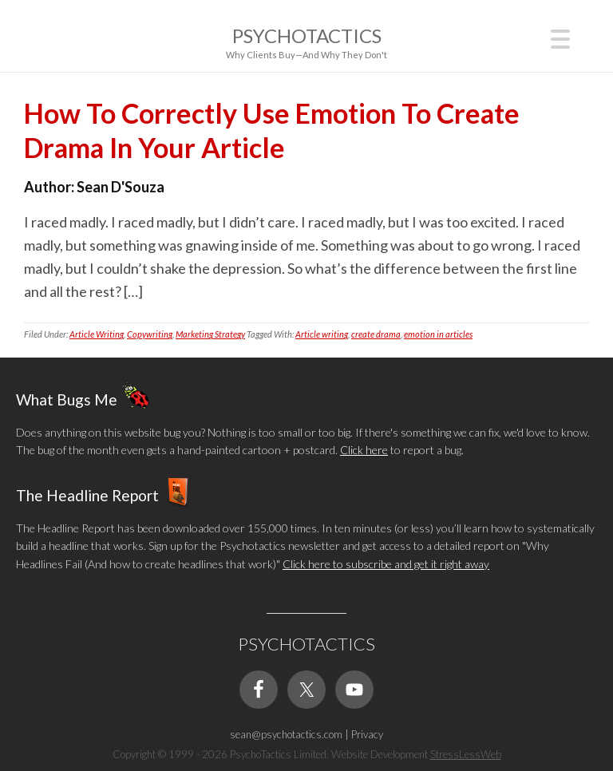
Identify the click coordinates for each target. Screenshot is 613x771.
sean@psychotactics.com (286, 734)
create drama (376, 334)
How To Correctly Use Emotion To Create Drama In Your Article (272, 130)
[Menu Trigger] (561, 37)
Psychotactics (307, 35)
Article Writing (96, 334)
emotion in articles (438, 334)
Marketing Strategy (210, 334)
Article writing (321, 334)
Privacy (367, 734)
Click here (364, 450)
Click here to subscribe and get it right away (386, 564)
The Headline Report (87, 494)
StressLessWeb (465, 754)
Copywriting (149, 334)
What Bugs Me (66, 399)
